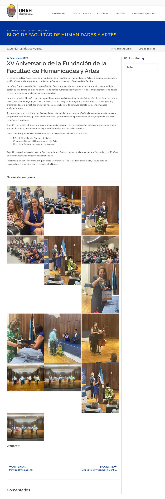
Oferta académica (82, 13)
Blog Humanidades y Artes (24, 48)
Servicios (120, 13)
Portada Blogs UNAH (121, 48)
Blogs (23, 30)
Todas (130, 66)
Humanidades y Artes (38, 30)
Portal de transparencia (143, 13)
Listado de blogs (147, 48)
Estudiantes (103, 13)
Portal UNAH (59, 13)
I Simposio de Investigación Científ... (98, 468)
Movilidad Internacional (21, 468)
